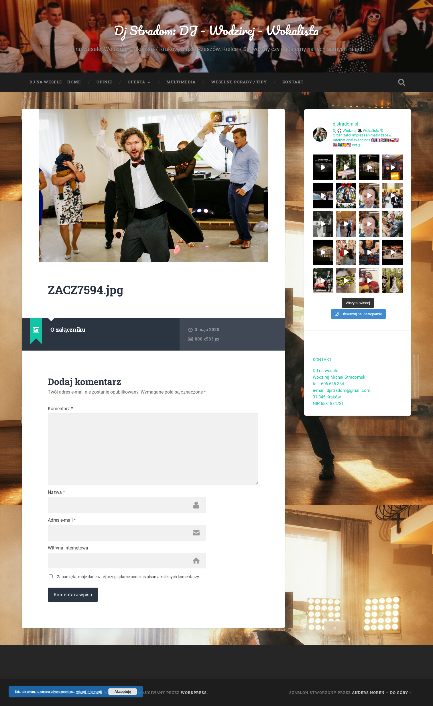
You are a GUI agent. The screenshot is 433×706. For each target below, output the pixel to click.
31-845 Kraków (327, 397)
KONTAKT (322, 359)
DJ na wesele (325, 370)
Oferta (136, 82)
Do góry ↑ (400, 692)
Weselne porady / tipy (239, 82)
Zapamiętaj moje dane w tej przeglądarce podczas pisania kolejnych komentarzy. (128, 576)
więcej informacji (89, 691)
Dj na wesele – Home (55, 82)
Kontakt (293, 82)
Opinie (104, 82)
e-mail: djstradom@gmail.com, (342, 390)
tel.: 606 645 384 (328, 383)
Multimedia (181, 82)
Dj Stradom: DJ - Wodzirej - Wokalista (216, 30)
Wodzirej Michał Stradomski (339, 377)
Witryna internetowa (68, 548)
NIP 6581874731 (328, 403)
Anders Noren (368, 692)
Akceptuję (123, 692)
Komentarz (60, 408)
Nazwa (56, 492)
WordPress (194, 692)
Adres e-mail (62, 520)
